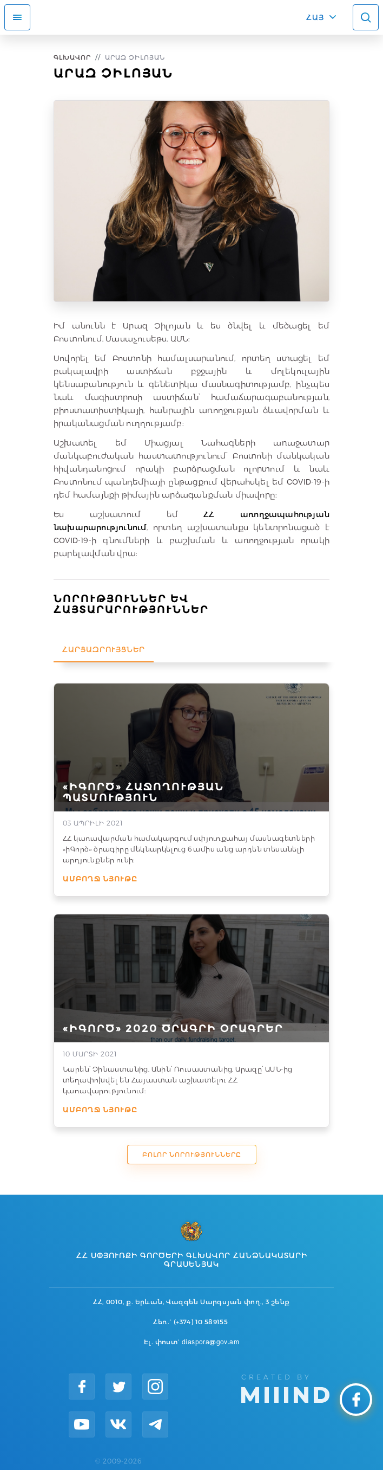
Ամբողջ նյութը (100, 878)
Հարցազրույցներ (103, 649)
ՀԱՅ (315, 17)
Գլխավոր (72, 57)
